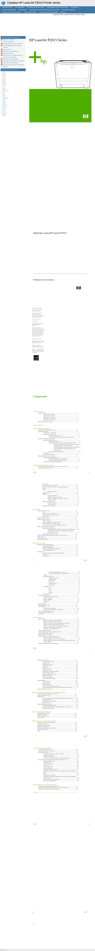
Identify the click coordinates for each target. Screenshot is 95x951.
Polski (3, 99)
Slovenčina (4, 104)
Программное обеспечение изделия (35, 7)
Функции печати (75, 7)
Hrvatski (3, 88)
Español (3, 81)
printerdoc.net (6, 949)
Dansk (3, 76)
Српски (3, 107)
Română (4, 102)
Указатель (62, 12)
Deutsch (4, 78)
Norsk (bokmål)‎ (5, 98)
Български (4, 73)
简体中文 (4, 114)
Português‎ (4, 101)
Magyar (3, 89)
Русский (4, 103)
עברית (3, 86)
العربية (3, 71)
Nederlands (4, 97)
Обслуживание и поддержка (68, 9)
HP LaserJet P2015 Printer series (3, 3)
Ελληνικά (4, 79)
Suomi (3, 84)
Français (4, 85)
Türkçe (3, 111)
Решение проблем (22, 9)
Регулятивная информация (30, 12)
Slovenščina (4, 106)
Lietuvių (3, 94)
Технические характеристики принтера (11, 12)
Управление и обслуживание (9, 9)
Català (3, 74)
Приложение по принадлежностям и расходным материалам (44, 9)
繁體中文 (4, 115)
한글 (3, 93)
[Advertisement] (38, 23)
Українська (4, 112)
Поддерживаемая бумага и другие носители (57, 7)
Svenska (4, 108)
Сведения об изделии (7, 7)
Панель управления (19, 7)
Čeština (3, 75)
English (3, 80)
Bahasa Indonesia (5, 90)
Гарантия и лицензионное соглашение (48, 12)
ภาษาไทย (4, 110)
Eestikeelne (4, 83)
